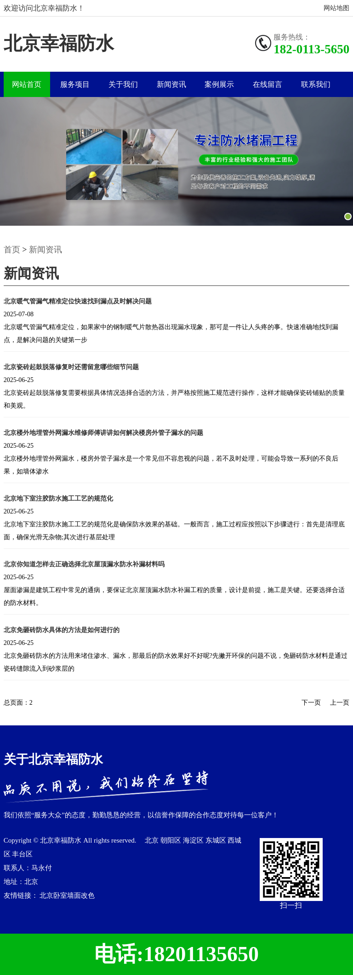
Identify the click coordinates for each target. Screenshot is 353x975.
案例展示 (219, 84)
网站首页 (26, 84)
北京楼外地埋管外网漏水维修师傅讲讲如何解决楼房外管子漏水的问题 (103, 432)
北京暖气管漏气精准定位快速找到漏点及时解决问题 (78, 301)
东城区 (216, 840)
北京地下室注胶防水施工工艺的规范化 (58, 498)
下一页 (311, 702)
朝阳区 (171, 840)
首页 (12, 249)
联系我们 (315, 84)
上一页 (339, 702)
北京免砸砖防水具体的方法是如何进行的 (62, 630)
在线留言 (267, 84)
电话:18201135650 (176, 954)
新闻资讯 (171, 84)
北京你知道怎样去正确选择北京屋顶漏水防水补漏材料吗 (84, 564)
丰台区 (22, 854)
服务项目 (75, 84)
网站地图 (336, 8)
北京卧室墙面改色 (67, 895)
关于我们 (123, 84)
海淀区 (194, 840)
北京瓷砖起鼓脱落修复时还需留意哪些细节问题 (71, 367)
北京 (152, 840)
